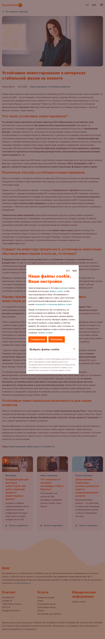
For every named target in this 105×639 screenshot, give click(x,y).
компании (63, 288)
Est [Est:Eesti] (68, 271)
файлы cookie (56, 291)
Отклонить (57, 339)
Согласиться (37, 339)
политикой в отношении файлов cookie (53, 304)
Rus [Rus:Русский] (75, 271)
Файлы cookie (45, 332)
